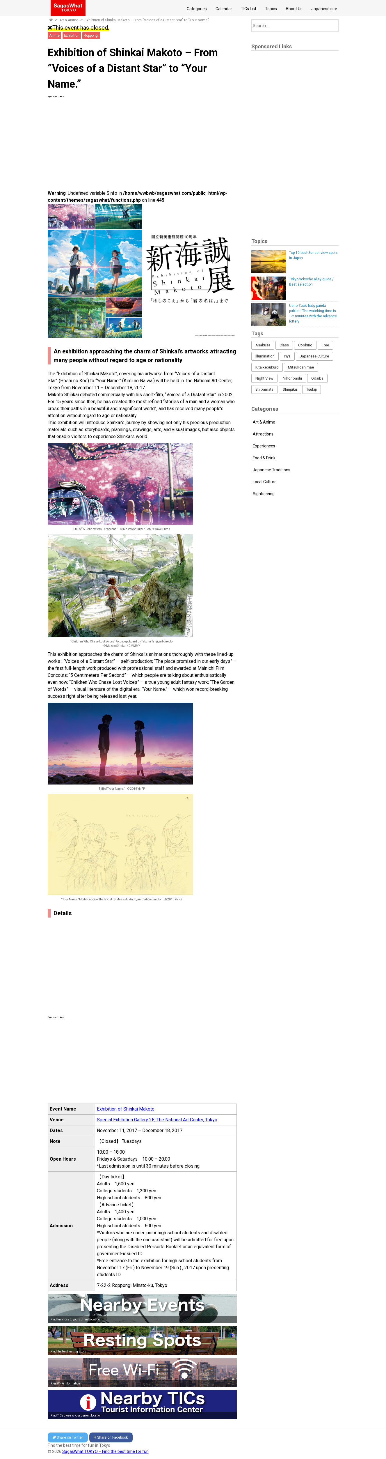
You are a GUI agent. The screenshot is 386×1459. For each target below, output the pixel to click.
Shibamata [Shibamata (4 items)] (264, 389)
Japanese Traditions (271, 470)
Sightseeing (264, 493)
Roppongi (91, 35)
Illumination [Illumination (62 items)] (265, 356)
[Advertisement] (142, 139)
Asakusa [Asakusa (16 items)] (262, 345)
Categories (197, 8)
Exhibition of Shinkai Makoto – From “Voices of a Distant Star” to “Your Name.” (147, 20)
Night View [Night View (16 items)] (264, 378)
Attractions (263, 434)
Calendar (224, 8)
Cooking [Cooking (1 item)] (305, 345)
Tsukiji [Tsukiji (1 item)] (311, 389)
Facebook (111, 1437)
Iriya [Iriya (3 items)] (287, 356)
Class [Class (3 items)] (284, 345)
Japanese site (324, 8)
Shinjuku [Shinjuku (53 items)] (290, 389)
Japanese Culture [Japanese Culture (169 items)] (314, 356)
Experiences (264, 446)
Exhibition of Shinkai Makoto (125, 1109)
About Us (294, 8)
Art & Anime (68, 20)
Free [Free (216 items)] (325, 345)
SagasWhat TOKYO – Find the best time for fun (105, 1451)
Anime (54, 35)
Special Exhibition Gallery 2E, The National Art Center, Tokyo (157, 1119)
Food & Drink (264, 458)
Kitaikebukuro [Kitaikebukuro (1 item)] (267, 367)
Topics (271, 8)
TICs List (248, 8)
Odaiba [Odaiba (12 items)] (317, 378)
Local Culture (265, 481)
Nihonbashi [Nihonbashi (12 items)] (292, 378)
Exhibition (71, 35)
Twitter (68, 1437)
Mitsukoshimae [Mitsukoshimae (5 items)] (301, 367)
